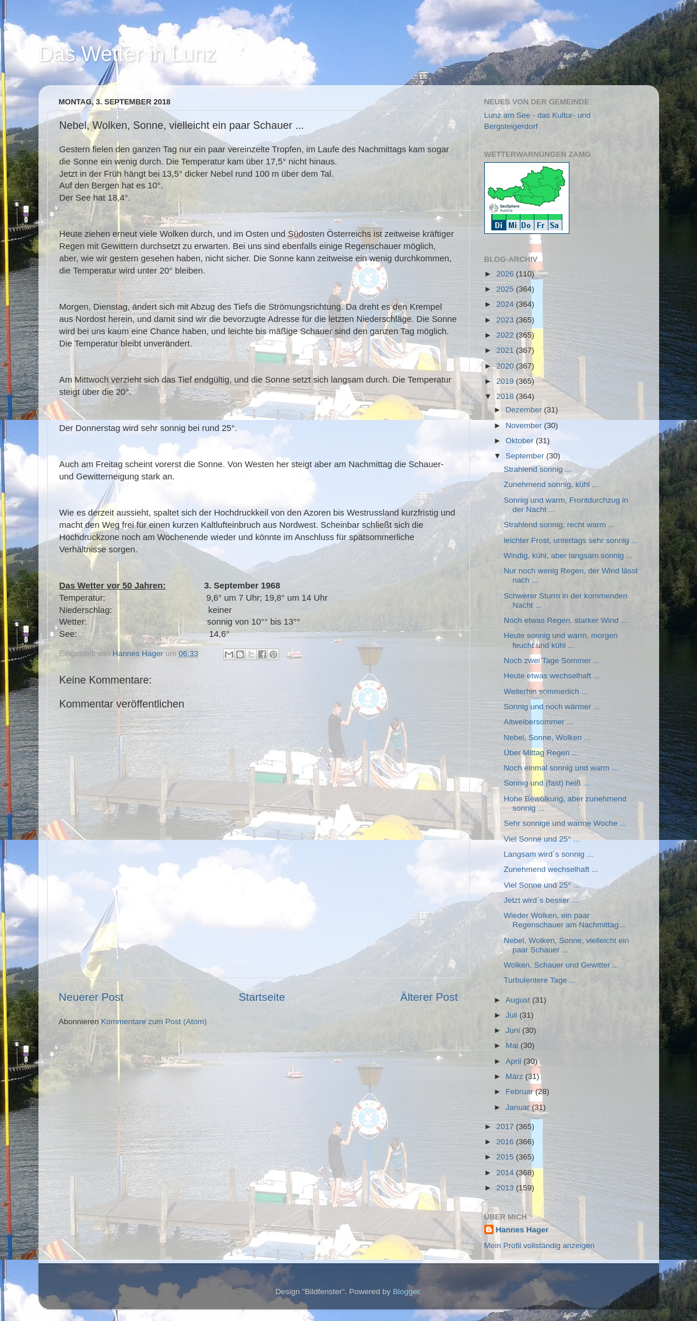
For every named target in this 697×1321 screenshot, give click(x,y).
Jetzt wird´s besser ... (541, 900)
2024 (506, 304)
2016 (506, 1141)
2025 (506, 289)
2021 (506, 350)
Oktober (521, 440)
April (515, 1061)
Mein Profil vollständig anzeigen (539, 1245)
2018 (506, 396)
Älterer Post (429, 997)
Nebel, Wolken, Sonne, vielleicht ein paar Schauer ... (566, 945)
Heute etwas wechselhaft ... (552, 675)
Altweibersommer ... (538, 721)
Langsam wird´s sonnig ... (548, 854)
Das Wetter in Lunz (127, 54)
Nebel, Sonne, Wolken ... (547, 737)
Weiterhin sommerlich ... (546, 691)
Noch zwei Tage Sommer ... (552, 660)
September (526, 455)
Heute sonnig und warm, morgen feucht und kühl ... (561, 640)
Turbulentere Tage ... (540, 980)
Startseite (261, 997)
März (516, 1076)
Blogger (406, 1291)
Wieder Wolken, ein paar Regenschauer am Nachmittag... (564, 920)
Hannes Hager (522, 1229)
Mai (513, 1045)
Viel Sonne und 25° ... (542, 839)
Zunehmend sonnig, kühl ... (551, 484)
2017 (506, 1126)
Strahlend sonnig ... (537, 469)
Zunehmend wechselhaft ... (551, 869)
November (525, 425)
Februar (521, 1091)
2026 (506, 273)
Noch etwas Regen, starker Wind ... (565, 620)
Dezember (525, 409)
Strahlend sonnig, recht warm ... (559, 524)
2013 (506, 1187)
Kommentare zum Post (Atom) (154, 1021)
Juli (513, 1015)
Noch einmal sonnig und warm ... (561, 767)
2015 (506, 1156)
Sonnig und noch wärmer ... (552, 706)
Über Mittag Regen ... (541, 752)
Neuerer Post (91, 997)
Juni (514, 1030)
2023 (506, 320)
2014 (506, 1172)
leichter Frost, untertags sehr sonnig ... (571, 540)
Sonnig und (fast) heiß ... (547, 783)
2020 (506, 366)
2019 (506, 381)
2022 (506, 335)
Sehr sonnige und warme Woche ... (565, 823)
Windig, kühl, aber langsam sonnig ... (568, 555)
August (519, 1000)
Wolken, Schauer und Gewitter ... (561, 965)
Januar (519, 1107)
